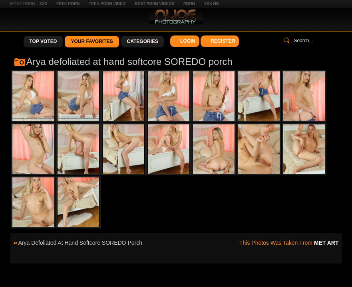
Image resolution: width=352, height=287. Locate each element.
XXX (43, 4)
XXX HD (211, 4)
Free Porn (68, 4)
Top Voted (43, 41)
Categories (142, 41)
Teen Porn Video (107, 4)
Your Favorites (92, 41)
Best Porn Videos (154, 4)
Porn (189, 4)
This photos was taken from (288, 243)
